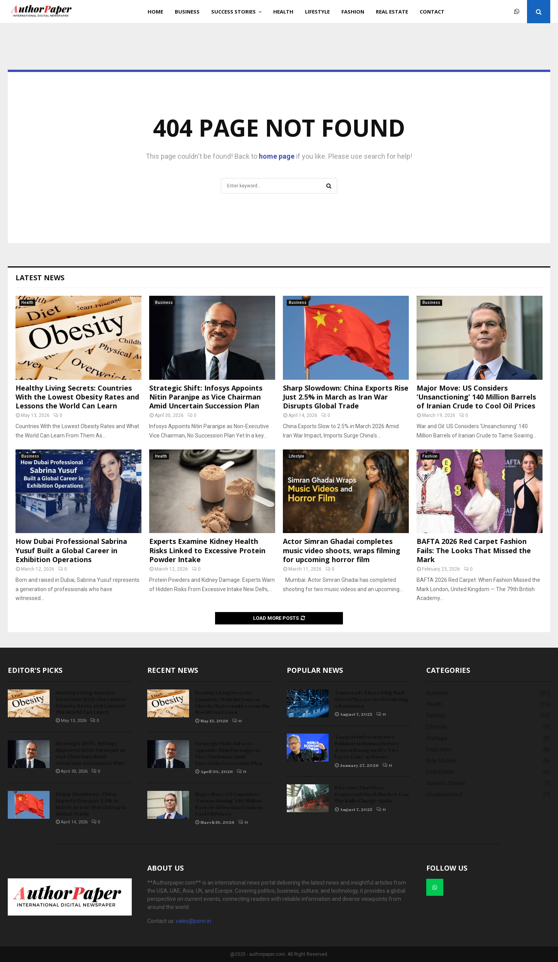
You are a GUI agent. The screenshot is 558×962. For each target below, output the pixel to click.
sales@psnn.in (193, 921)
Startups (437, 738)
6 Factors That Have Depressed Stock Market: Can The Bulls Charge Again (371, 794)
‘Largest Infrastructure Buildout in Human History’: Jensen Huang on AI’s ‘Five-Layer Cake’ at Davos (368, 746)
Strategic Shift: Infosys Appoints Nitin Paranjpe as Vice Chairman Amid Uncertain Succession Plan (205, 397)
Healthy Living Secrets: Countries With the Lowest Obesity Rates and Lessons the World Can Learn (77, 397)
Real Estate (392, 11)
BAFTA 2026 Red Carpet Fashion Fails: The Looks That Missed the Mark (474, 550)
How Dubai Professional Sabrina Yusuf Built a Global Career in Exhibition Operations (71, 550)
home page (276, 156)
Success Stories (233, 11)
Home (155, 11)
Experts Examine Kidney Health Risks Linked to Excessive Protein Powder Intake (207, 550)
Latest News (40, 277)
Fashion (352, 11)
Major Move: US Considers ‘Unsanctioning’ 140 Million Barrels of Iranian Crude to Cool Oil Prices (476, 397)
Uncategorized (444, 794)
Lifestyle (317, 11)
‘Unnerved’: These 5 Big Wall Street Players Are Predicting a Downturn (371, 699)
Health (283, 11)
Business (187, 11)
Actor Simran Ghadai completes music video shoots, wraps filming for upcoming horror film (341, 550)
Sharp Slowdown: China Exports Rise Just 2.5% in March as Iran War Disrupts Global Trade (345, 397)
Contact (432, 11)
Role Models (441, 761)
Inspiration (439, 749)
